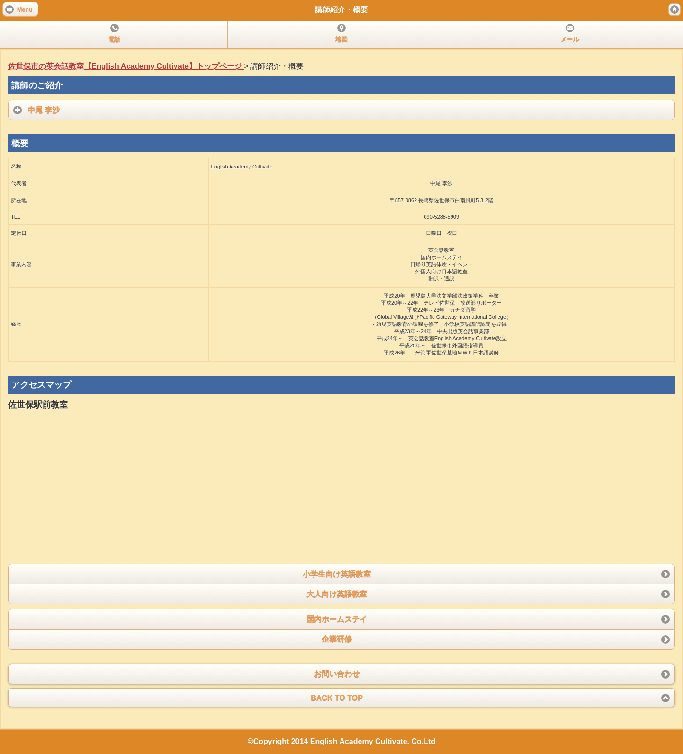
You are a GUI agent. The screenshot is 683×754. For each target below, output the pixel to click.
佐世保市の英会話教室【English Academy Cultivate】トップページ (126, 66)
